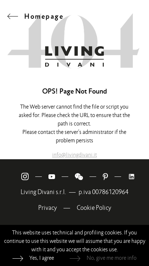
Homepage (43, 16)
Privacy (47, 208)
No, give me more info (112, 258)
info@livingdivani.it (74, 155)
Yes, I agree (41, 258)
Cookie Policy (94, 208)
